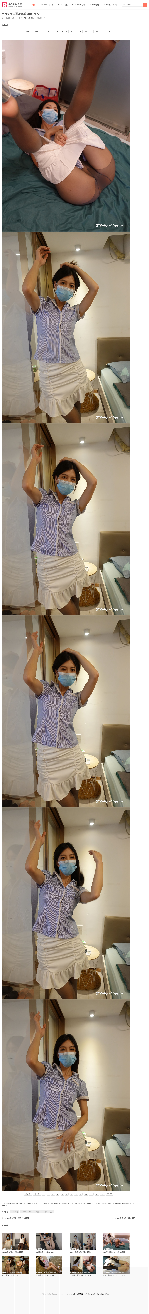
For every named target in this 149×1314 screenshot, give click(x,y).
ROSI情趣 (94, 4)
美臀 (30, 1212)
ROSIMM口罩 (47, 4)
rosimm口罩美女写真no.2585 (18, 1243)
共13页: (28, 31)
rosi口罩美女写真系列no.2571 (18, 1218)
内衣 (51, 1212)
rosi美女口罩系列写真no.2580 (119, 1243)
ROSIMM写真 (78, 4)
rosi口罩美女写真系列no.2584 (52, 1243)
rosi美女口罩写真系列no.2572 (21, 13)
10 (86, 31)
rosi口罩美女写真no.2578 (18, 1266)
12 (97, 31)
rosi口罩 (23, 1212)
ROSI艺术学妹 (110, 4)
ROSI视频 (63, 4)
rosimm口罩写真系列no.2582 (86, 1243)
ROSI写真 (15, 1212)
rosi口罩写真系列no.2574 (126, 1218)
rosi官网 (44, 1212)
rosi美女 (36, 1212)
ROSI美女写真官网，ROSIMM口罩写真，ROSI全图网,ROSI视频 (95, 1203)
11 (91, 31)
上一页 (37, 31)
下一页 (109, 31)
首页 (34, 4)
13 (102, 31)
